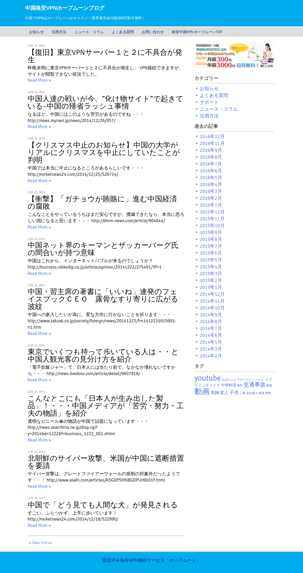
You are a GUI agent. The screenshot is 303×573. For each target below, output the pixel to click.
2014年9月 (211, 315)
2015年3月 (211, 273)
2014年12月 (212, 294)
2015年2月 (211, 280)
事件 (240, 385)
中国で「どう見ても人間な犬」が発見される (103, 505)
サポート (209, 102)
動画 (202, 391)
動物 (269, 385)
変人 (224, 392)
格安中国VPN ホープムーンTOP (197, 32)
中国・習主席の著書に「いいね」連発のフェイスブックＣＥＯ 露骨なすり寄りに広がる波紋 (103, 299)
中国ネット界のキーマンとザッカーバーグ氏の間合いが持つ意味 (103, 249)
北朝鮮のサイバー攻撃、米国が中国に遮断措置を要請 (106, 462)
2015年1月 (211, 287)
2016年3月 (211, 191)
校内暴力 (252, 393)
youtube (207, 378)
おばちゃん (229, 379)
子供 (234, 392)
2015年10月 (212, 226)
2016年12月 (212, 136)
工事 (242, 393)
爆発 (262, 393)
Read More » (39, 80)
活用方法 (59, 32)
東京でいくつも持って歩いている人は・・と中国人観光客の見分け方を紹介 (103, 355)
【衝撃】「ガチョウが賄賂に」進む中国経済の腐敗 (102, 203)
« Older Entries (40, 543)
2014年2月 (211, 356)
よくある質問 (123, 32)
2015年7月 (211, 246)
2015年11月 (212, 219)
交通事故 (254, 384)
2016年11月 (212, 143)
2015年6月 (211, 253)
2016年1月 (211, 205)
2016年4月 (211, 184)
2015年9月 (211, 232)
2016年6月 (211, 171)
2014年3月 (211, 349)
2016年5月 (211, 178)
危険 (215, 392)
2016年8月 (211, 157)
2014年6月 (211, 335)
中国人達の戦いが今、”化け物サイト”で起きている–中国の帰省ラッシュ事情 (105, 102)
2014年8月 (211, 321)
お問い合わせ (153, 32)
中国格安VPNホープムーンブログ (64, 8)
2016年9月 (211, 150)
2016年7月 (211, 164)
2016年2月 (211, 198)
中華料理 (228, 385)
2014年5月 (211, 342)
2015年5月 (211, 260)
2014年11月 (212, 301)
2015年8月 (211, 239)
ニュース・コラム (89, 32)
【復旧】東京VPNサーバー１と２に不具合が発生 (105, 56)
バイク (259, 379)
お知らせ (36, 32)
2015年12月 (212, 212)
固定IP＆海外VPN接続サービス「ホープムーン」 (151, 560)
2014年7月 (211, 328)
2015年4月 (211, 267)
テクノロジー (246, 379)
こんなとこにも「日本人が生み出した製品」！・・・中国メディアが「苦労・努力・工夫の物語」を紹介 (106, 406)
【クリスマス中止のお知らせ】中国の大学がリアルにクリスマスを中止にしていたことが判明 (104, 152)
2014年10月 (212, 308)
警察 (268, 393)
